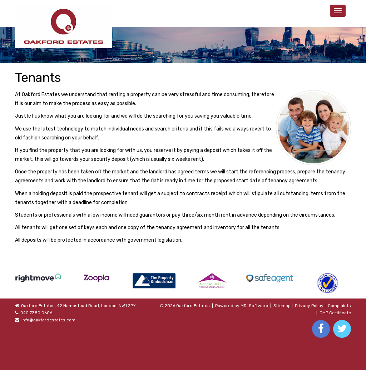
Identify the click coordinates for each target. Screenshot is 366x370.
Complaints (339, 305)
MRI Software (254, 305)
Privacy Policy (309, 305)
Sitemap (282, 305)
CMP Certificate (335, 312)
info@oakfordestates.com (48, 319)
